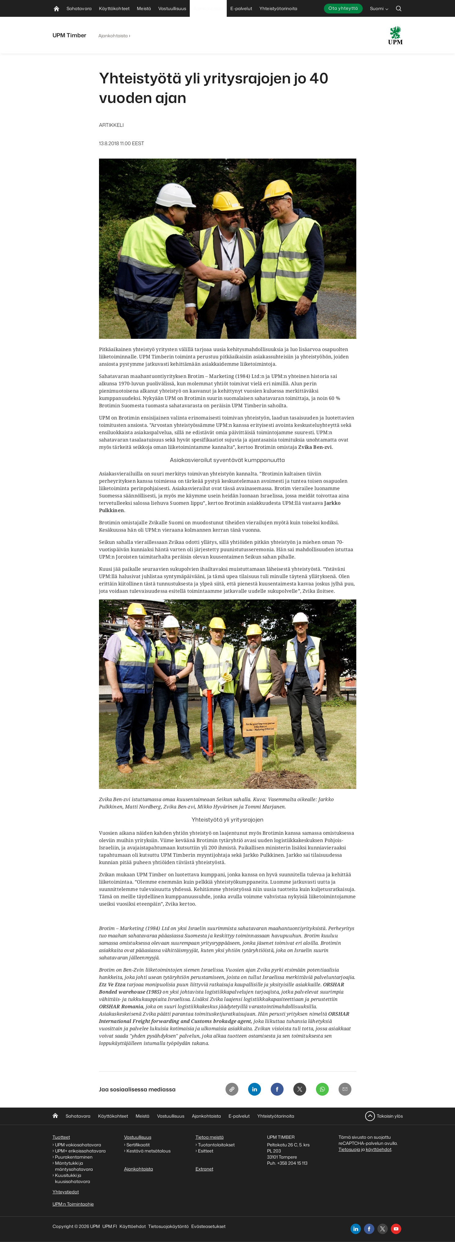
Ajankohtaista (113, 35)
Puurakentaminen (74, 1157)
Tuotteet (61, 1137)
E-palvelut (239, 1116)
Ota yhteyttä (343, 8)
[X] (298, 1089)
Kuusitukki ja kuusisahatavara (72, 1178)
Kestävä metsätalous (149, 1151)
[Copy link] (228, 1089)
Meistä (142, 1116)
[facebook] (369, 1229)
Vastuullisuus (170, 1116)
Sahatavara (78, 1116)
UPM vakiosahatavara (78, 1144)
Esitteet (205, 1151)
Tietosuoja (349, 1149)
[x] (382, 1229)
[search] (399, 8)
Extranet (204, 1169)
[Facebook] (275, 1089)
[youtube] (396, 1229)
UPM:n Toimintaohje (73, 1204)
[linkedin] (355, 1229)
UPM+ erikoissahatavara (80, 1151)
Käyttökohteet (113, 1116)
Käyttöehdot (132, 1226)
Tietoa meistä (210, 1137)
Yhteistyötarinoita (275, 1116)
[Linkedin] (252, 1089)
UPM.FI (109, 1226)
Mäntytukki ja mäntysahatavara (74, 1166)
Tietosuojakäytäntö (168, 1226)
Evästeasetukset (208, 1226)
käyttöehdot (378, 1149)
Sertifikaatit (138, 1144)
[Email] (344, 1089)
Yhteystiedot (66, 1192)
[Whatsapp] (321, 1089)
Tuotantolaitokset (216, 1144)
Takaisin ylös (390, 1116)
